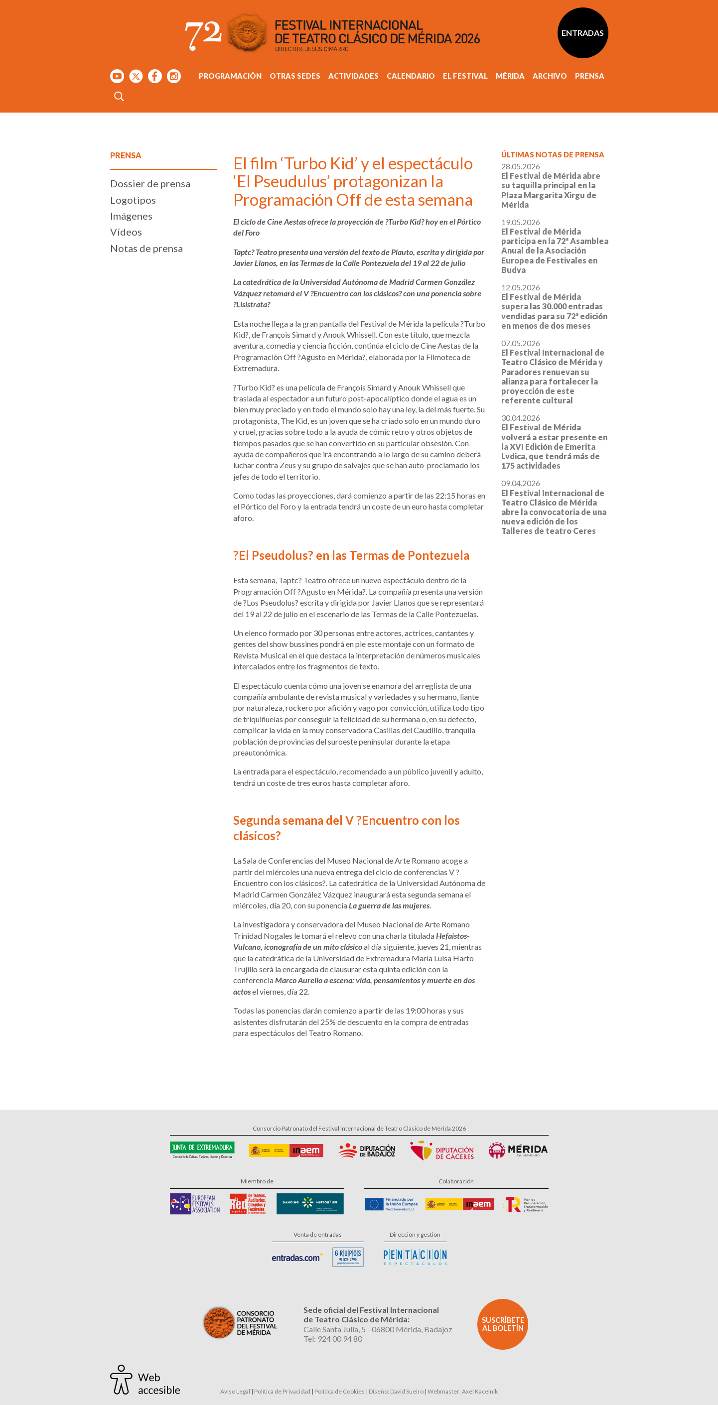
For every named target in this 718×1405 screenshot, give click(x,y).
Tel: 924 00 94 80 (332, 1338)
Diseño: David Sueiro (396, 1391)
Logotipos (133, 200)
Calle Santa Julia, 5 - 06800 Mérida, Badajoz (377, 1329)
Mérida (510, 76)
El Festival (465, 76)
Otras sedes (295, 76)
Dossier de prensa (150, 183)
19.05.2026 (554, 245)
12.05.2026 (554, 306)
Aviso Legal (235, 1391)
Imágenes (131, 216)
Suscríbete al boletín (503, 1324)
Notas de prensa (146, 248)
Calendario (411, 76)
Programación (230, 76)
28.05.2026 (550, 185)
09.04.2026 (553, 506)
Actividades (353, 76)
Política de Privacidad (282, 1391)
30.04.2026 (554, 441)
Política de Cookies (339, 1391)
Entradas (583, 32)
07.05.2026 (552, 371)
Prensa (589, 76)
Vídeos (126, 232)
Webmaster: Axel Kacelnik (463, 1391)
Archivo (550, 76)
